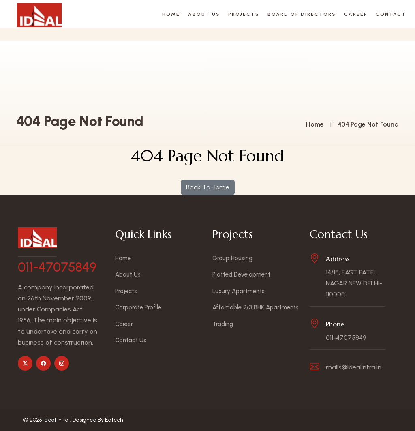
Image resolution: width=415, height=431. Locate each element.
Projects (243, 14)
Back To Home (207, 187)
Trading (222, 324)
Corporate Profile (138, 307)
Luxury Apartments (238, 291)
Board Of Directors (301, 14)
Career (356, 14)
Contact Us (130, 340)
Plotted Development (241, 274)
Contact (391, 14)
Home (171, 14)
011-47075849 (57, 267)
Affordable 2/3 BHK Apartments (255, 307)
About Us (204, 14)
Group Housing (232, 258)
